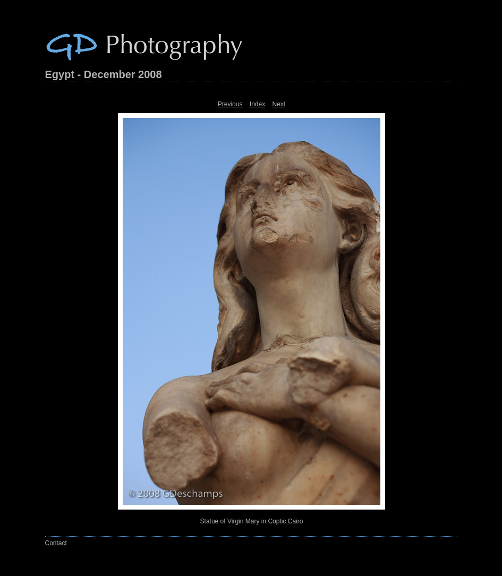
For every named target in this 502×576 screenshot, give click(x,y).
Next (279, 104)
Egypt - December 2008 (103, 74)
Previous (230, 104)
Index (257, 104)
